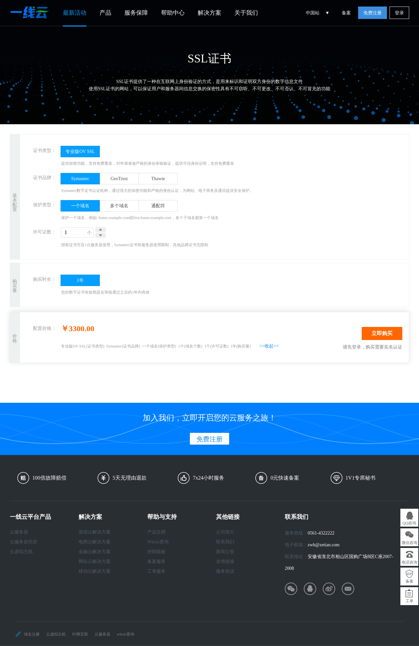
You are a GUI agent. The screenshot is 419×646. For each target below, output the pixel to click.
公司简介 (225, 532)
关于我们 (246, 12)
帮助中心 (173, 12)
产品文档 (156, 532)
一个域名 (80, 205)
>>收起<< (269, 346)
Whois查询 (158, 541)
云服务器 (19, 532)
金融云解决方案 (95, 551)
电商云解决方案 (95, 541)
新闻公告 (225, 551)
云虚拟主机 (21, 551)
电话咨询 (409, 562)
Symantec (80, 178)
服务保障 (136, 12)
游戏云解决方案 (95, 532)
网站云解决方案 (95, 561)
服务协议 (225, 571)
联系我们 (225, 541)
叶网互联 (80, 634)
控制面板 (156, 551)
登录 (399, 12)
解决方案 (209, 12)
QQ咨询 (409, 523)
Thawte (158, 178)
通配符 (158, 205)
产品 (105, 12)
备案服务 (156, 561)
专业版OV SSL (80, 151)
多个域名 (119, 205)
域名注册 (32, 634)
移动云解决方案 (95, 571)
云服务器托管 (23, 541)
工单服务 (156, 571)
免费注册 (372, 12)
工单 (409, 601)
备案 (346, 12)
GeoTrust (119, 178)
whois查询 (125, 634)
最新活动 (74, 12)
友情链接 (225, 561)
